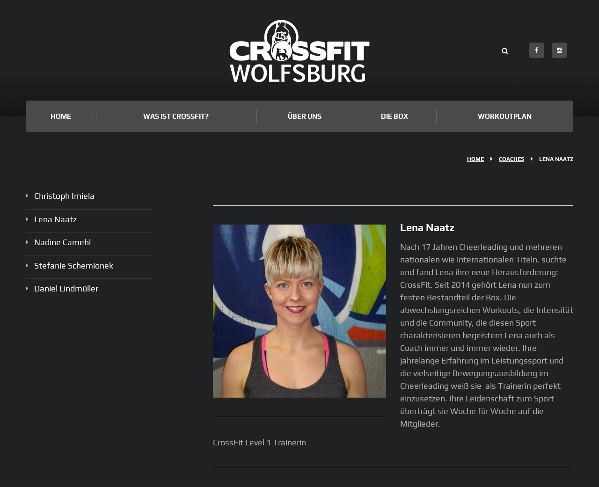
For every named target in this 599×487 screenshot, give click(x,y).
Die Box (394, 116)
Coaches (511, 159)
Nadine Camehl (62, 242)
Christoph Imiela (64, 196)
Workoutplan (505, 116)
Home (61, 116)
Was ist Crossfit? (176, 116)
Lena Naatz (55, 219)
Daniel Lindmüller (66, 288)
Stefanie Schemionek (73, 265)
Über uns (304, 116)
